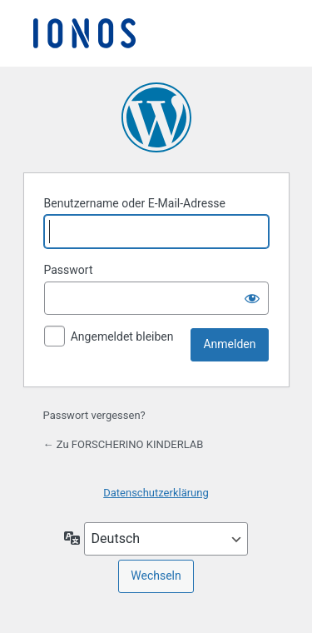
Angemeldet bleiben (122, 336)
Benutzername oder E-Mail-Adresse (135, 203)
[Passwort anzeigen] (252, 298)
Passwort (68, 270)
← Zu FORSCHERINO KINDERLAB (123, 444)
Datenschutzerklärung (156, 492)
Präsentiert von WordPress (156, 117)
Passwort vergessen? (94, 415)
